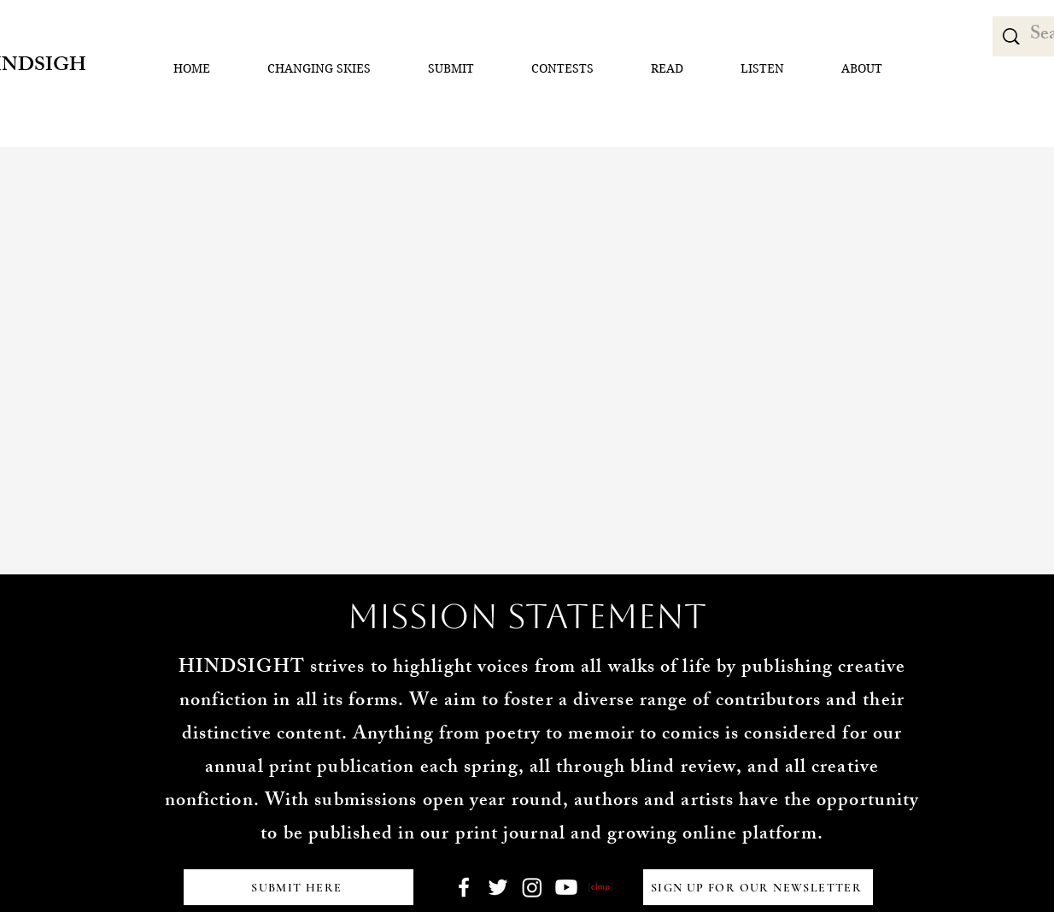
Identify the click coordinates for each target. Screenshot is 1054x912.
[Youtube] (566, 887)
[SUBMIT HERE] (298, 887)
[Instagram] (532, 887)
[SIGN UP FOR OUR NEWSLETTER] (758, 887)
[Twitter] (498, 887)
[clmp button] (600, 887)
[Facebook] (464, 887)
